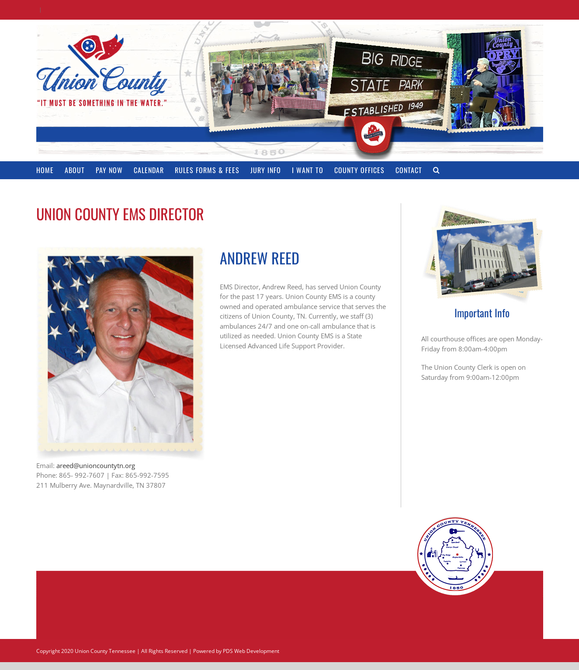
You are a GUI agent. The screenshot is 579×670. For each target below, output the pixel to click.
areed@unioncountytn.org (95, 465)
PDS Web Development (251, 651)
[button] (436, 170)
